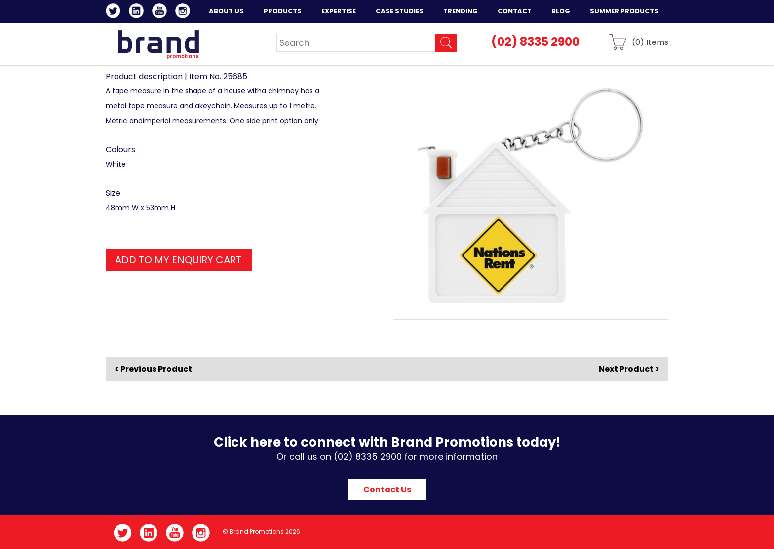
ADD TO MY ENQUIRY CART (178, 260)
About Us (226, 11)
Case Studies (400, 11)
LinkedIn (138, 12)
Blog (560, 11)
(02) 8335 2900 (535, 42)
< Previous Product (153, 369)
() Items (650, 42)
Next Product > (629, 369)
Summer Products (624, 11)
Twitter (115, 12)
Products (283, 11)
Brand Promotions (158, 44)
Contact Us (387, 489)
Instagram (184, 12)
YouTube (161, 12)
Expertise (338, 11)
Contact (515, 11)
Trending (460, 11)
